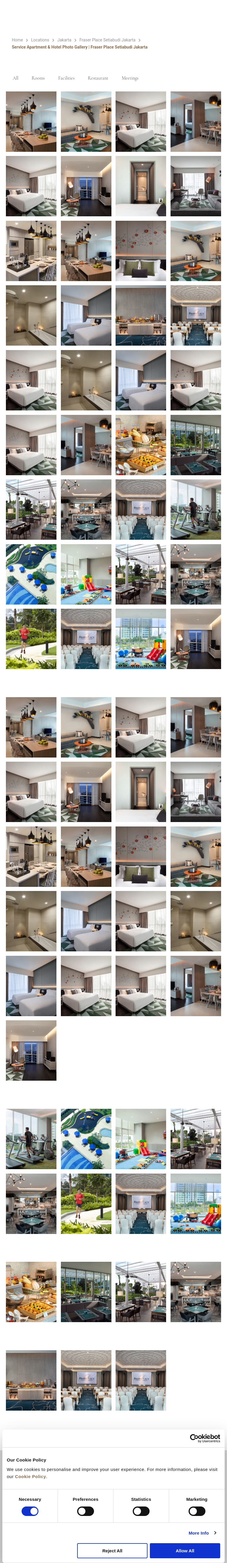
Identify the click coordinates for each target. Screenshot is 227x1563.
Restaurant (103, 78)
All (16, 78)
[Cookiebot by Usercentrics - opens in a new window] (194, 1438)
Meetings (136, 78)
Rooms (40, 78)
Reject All (112, 1550)
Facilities (69, 78)
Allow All (185, 1550)
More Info (199, 1532)
